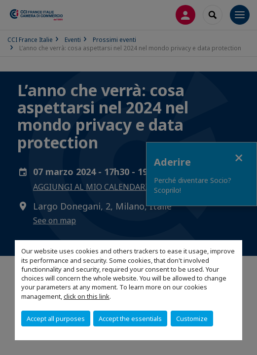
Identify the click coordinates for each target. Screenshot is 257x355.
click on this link (87, 296)
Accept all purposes (56, 318)
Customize (192, 318)
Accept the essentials (130, 318)
